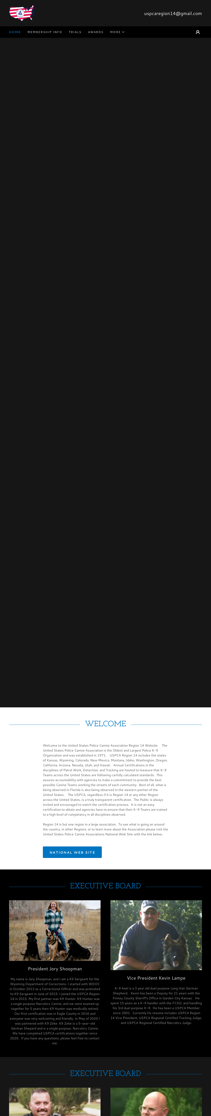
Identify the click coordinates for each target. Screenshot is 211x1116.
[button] (117, 32)
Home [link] (15, 32)
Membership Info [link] (44, 32)
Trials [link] (75, 32)
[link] (21, 12)
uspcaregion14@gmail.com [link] (173, 13)
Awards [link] (95, 32)
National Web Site (72, 852)
